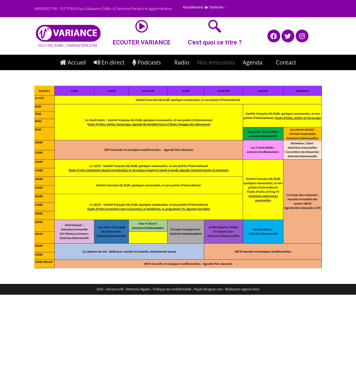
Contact (286, 62)
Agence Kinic (251, 289)
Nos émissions (216, 62)
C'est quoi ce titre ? (215, 42)
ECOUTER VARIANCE (142, 42)
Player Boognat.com (208, 289)
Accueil (73, 62)
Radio (181, 62)
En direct (109, 62)
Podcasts (149, 62)
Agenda (255, 62)
